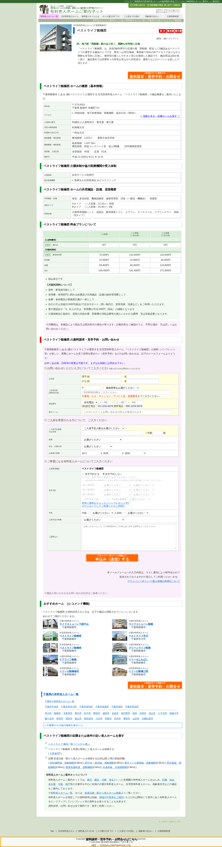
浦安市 (69, 718)
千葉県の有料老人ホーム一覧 (61, 694)
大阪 (60, 784)
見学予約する (91, 474)
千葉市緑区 (117, 706)
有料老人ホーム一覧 (49, 16)
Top (52, 831)
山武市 (136, 718)
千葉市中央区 (51, 706)
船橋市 (57, 713)
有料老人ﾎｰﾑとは (86, 831)
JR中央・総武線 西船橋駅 (99, 763)
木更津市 (67, 713)
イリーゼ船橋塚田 (69, 671)
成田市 (106, 713)
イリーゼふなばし (138, 659)
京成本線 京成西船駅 (115, 767)
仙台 (171, 779)
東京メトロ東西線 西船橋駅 (140, 763)
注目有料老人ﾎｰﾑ (66, 831)
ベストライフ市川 (138, 636)
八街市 (99, 718)
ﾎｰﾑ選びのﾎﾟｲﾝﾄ (105, 831)
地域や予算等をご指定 (111, 797)
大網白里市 (147, 718)
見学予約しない (112, 474)
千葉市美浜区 (132, 706)
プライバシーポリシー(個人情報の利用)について (153, 581)
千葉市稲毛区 (86, 706)
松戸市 (87, 713)
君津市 (59, 718)
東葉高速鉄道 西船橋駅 (79, 767)
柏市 (135, 713)
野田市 (96, 713)
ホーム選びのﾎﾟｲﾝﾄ (110, 16)
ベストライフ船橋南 (70, 647)
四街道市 (88, 718)
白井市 (117, 718)
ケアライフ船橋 (68, 659)
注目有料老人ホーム (70, 16)
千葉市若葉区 (102, 706)
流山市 (152, 713)
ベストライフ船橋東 (70, 636)
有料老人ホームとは (90, 16)
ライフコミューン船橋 (141, 624)
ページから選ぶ (69, 744)
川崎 (104, 779)
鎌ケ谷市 (49, 718)
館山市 (78, 718)
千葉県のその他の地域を (59, 725)
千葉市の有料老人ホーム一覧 (59, 701)
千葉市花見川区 (69, 706)
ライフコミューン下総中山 (74, 624)
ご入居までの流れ (131, 16)
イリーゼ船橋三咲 (138, 671)
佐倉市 (115, 713)
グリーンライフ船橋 (140, 647)
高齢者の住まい (152, 16)
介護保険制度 (173, 16)
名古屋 (52, 784)
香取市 (126, 718)
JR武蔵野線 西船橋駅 (62, 763)
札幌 (164, 779)
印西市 (108, 718)
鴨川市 (78, 713)
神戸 (67, 784)
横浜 (96, 779)
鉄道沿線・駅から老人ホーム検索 (103, 793)
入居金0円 (55, 753)
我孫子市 (174, 713)
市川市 (48, 713)
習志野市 (125, 713)
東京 (89, 779)
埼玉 (111, 779)
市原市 (142, 713)
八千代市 (162, 713)
